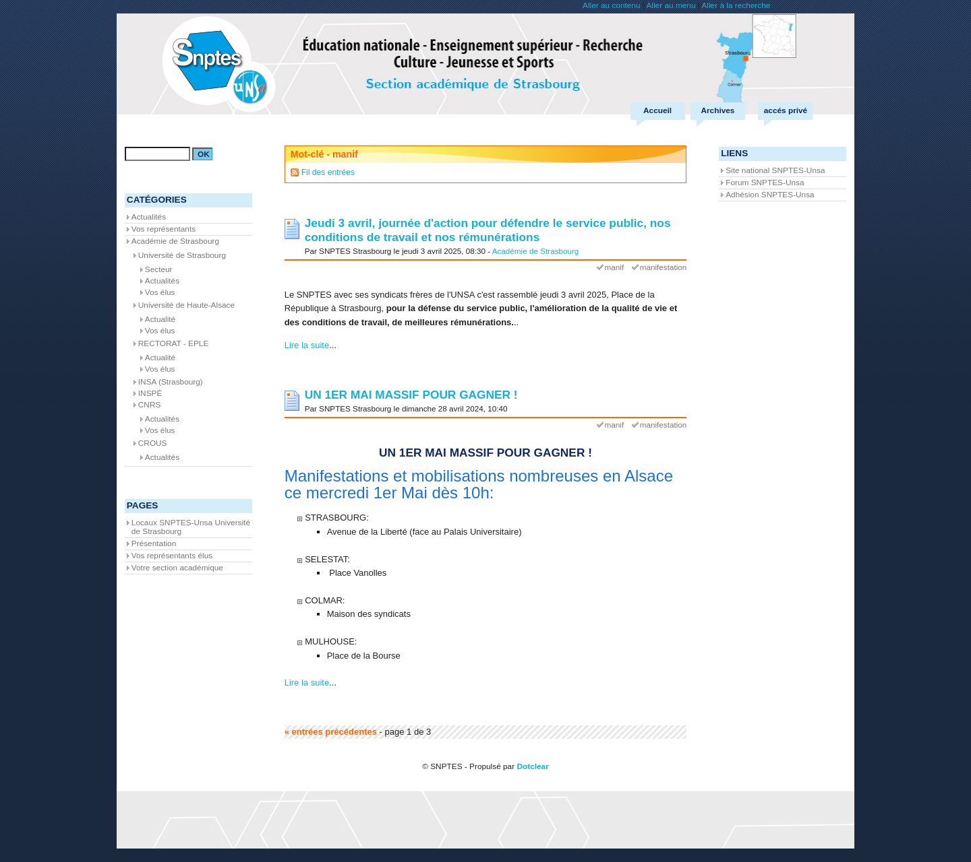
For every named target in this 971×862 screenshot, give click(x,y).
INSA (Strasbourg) (170, 382)
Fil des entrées (328, 172)
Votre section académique (177, 567)
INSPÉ (150, 393)
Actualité (160, 319)
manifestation (663, 267)
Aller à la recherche (735, 5)
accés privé (785, 110)
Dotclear (532, 766)
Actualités (148, 217)
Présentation (153, 543)
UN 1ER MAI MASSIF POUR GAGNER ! (411, 394)
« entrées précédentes (331, 732)
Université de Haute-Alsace (186, 305)
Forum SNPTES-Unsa (765, 182)
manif (614, 267)
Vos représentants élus (171, 555)
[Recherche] (157, 154)
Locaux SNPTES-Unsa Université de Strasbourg (190, 527)
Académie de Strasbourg (535, 250)
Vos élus (160, 292)
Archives (717, 110)
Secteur (159, 269)
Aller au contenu (611, 5)
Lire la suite (307, 345)
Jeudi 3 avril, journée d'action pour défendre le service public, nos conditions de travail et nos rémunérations (488, 230)
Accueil (657, 110)
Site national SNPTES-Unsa (775, 170)
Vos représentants (163, 229)
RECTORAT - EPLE (173, 343)
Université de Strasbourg (182, 255)
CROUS (152, 443)
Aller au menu (670, 5)
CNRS (149, 404)
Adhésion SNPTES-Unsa (770, 194)
